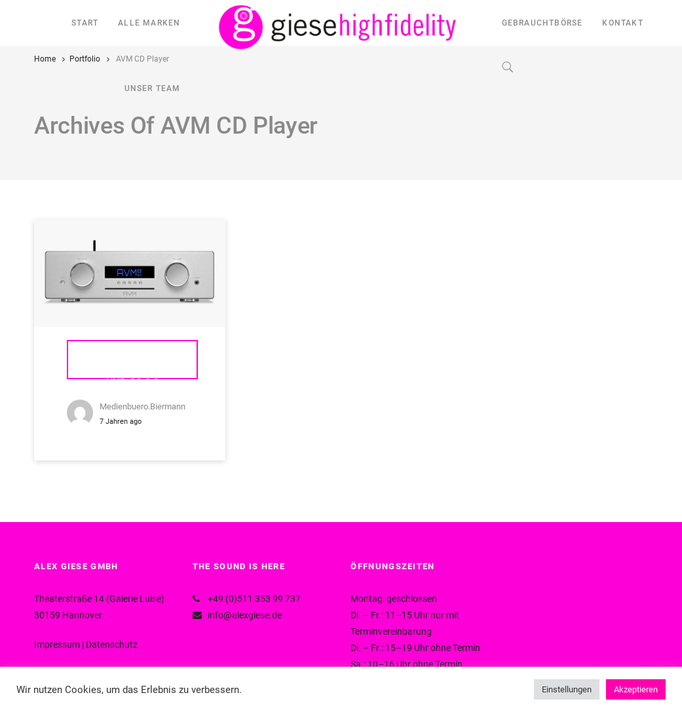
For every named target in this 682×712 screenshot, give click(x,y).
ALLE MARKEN (149, 23)
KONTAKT (622, 23)
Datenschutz (112, 644)
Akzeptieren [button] (636, 689)
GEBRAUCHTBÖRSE (542, 23)
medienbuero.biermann (142, 406)
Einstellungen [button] (567, 689)
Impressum (57, 644)
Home (45, 59)
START (84, 23)
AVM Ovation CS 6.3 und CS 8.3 (132, 366)
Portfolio (84, 59)
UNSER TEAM (152, 88)
